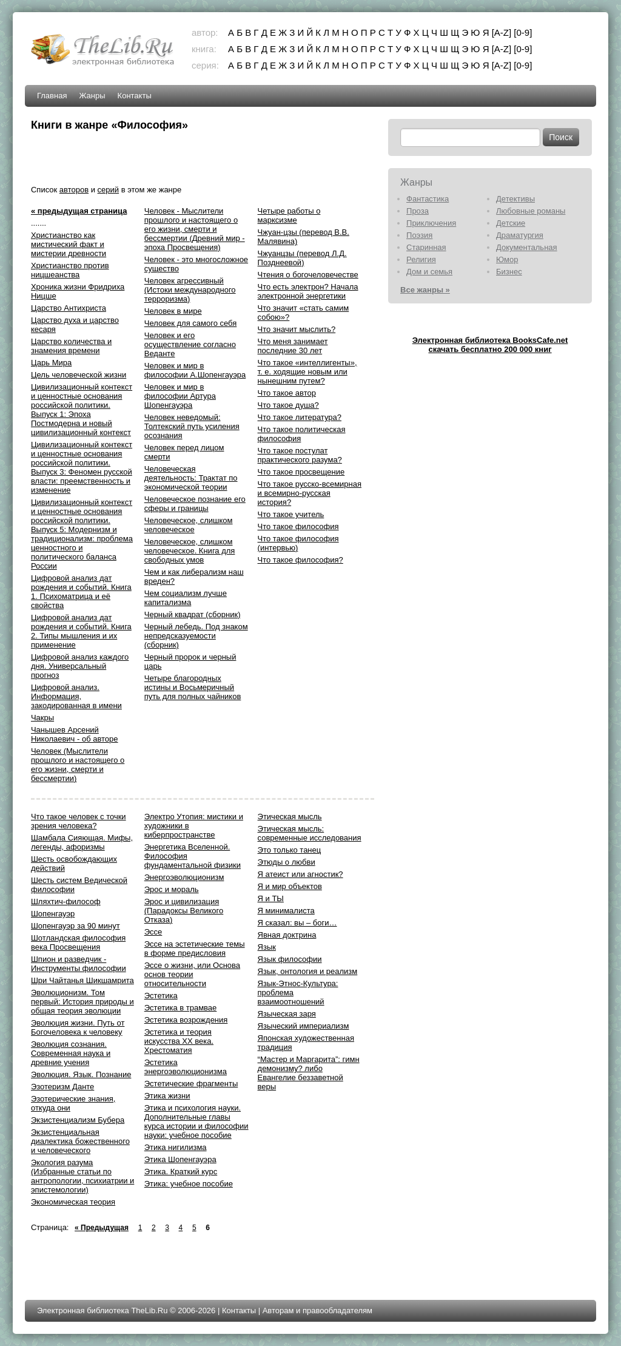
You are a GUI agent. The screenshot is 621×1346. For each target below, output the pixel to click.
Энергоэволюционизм (184, 877)
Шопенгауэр (53, 913)
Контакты (135, 95)
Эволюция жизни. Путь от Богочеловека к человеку (77, 1027)
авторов (74, 189)
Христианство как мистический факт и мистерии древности (68, 244)
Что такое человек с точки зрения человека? (78, 821)
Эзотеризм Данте (62, 1086)
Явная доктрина (287, 934)
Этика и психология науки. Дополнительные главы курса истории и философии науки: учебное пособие (196, 1121)
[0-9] (523, 32)
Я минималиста (286, 910)
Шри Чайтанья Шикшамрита (82, 980)
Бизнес (509, 271)
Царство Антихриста (68, 308)
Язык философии (290, 959)
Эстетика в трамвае (180, 1007)
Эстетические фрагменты (191, 1083)
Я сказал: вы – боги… (297, 922)
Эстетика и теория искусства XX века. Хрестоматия (178, 1041)
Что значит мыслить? (297, 329)
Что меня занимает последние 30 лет (293, 346)
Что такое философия (298, 526)
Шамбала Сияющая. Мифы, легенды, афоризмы (82, 842)
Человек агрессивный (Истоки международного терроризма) (190, 289)
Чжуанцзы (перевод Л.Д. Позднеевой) (302, 258)
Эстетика (161, 995)
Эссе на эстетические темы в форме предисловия (194, 948)
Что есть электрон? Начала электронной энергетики (308, 291)
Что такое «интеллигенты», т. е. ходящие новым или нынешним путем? (307, 371)
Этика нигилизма (175, 1147)
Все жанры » (425, 289)
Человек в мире (173, 311)
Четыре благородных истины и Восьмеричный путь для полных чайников (192, 687)
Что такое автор (287, 392)
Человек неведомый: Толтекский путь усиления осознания (192, 426)
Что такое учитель (291, 514)
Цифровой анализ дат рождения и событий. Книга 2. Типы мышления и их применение (81, 631)
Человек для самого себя (190, 323)
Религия (421, 259)
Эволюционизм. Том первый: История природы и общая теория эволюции (82, 1001)
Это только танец (289, 849)
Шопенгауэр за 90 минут (75, 925)
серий (108, 189)
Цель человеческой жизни (78, 374)
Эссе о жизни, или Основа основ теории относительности (192, 974)
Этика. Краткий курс (180, 1171)
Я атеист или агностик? (300, 874)
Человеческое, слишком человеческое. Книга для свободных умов (189, 550)
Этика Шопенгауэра (180, 1159)
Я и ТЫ (271, 898)
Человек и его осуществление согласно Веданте (190, 344)
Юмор (507, 259)
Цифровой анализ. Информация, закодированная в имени (76, 696)
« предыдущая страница (79, 210)
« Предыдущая (102, 1227)
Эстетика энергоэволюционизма (185, 1067)
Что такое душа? (288, 405)
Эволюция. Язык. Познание (81, 1074)
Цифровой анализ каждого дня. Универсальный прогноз (80, 666)
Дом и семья (429, 271)
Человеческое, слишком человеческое (188, 525)
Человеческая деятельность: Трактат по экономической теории (191, 478)
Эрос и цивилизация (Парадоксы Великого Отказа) (184, 910)
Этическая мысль (290, 816)
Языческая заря (287, 1013)
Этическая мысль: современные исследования (309, 833)
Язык (267, 947)
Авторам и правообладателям (317, 1310)
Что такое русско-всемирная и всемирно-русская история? (309, 493)
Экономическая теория (73, 1201)
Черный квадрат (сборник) (192, 614)
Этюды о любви (286, 862)
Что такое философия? (300, 559)
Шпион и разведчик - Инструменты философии (78, 964)
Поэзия (419, 235)
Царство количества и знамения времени (71, 346)
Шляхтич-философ (66, 901)
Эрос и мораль (171, 889)
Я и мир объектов (290, 886)
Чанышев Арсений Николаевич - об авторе (74, 734)
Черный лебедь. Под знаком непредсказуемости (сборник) (196, 635)
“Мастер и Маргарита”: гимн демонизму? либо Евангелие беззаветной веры (309, 1073)
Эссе (153, 931)
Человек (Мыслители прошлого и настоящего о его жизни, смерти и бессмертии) (77, 764)
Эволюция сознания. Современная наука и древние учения (70, 1053)
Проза (417, 210)
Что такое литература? (299, 417)
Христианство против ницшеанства (70, 270)
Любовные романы (530, 210)
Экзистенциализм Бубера (77, 1119)
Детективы (515, 198)
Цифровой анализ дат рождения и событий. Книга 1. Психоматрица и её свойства (81, 591)
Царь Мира (51, 362)
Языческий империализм (303, 1025)
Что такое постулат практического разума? (300, 455)
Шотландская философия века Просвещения (78, 942)
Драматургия (519, 235)
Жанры (92, 95)
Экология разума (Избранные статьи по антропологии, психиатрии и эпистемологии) (82, 1176)
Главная (52, 95)
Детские (510, 223)
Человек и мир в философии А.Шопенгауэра (195, 370)
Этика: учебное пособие (188, 1183)
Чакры (42, 717)
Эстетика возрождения (186, 1019)
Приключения (431, 223)
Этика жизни (167, 1095)
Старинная (426, 247)
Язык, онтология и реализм (308, 971)
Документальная (526, 247)
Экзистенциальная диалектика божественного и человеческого (80, 1141)
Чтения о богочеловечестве (308, 274)
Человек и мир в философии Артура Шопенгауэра (180, 396)
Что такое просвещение (301, 471)
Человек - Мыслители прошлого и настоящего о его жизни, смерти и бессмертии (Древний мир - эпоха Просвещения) (194, 229)
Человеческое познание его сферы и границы (195, 504)
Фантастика (427, 198)
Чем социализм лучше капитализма (185, 598)
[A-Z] (502, 32)
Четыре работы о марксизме (289, 215)
